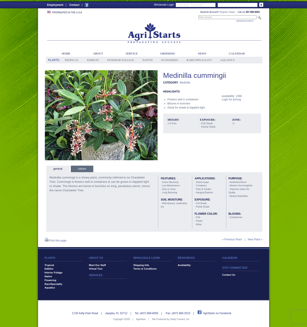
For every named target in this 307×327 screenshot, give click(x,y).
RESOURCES (186, 257)
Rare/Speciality (199, 60)
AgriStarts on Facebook (217, 313)
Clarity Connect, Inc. (180, 319)
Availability (184, 265)
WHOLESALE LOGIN (146, 257)
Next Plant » (255, 239)
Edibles (93, 60)
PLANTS (50, 257)
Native (147, 60)
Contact (74, 5)
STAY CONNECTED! (235, 267)
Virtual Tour (96, 268)
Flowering (170, 60)
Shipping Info (141, 265)
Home (66, 53)
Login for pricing (231, 99)
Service (131, 53)
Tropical (71, 60)
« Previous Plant (232, 239)
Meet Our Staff (97, 265)
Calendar (237, 53)
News (202, 53)
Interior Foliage (120, 60)
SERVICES (96, 275)
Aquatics (227, 60)
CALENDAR (229, 257)
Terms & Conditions (145, 268)
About (98, 53)
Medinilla (185, 82)
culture (82, 168)
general (57, 168)
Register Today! (227, 12)
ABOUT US (96, 257)
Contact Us (228, 274)
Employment (55, 5)
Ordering (167, 53)
